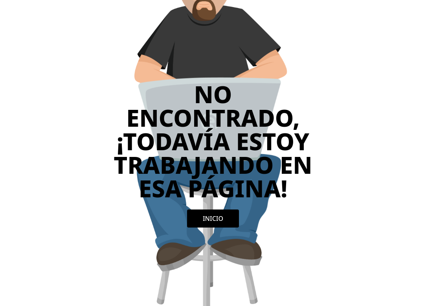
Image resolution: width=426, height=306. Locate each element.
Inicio (213, 218)
